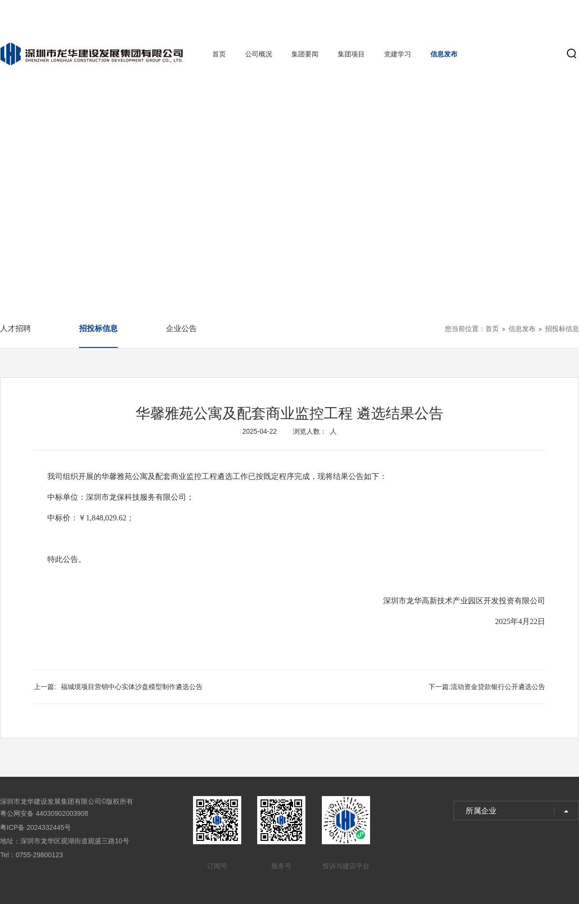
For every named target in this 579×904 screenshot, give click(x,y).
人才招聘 (15, 328)
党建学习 (397, 54)
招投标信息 (98, 328)
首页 (219, 54)
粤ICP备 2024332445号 (35, 827)
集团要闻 (304, 54)
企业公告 (181, 328)
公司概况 (258, 54)
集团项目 (351, 54)
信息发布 (443, 54)
